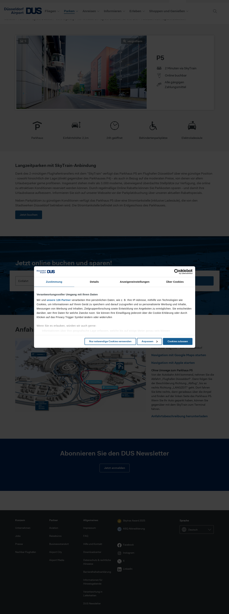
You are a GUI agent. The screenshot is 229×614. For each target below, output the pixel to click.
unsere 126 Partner (59, 300)
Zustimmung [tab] (54, 281)
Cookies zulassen (178, 341)
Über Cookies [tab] (175, 281)
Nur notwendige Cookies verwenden (110, 341)
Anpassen (150, 341)
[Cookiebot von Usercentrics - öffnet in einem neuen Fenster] (176, 271)
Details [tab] (94, 281)
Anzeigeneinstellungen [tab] (134, 281)
